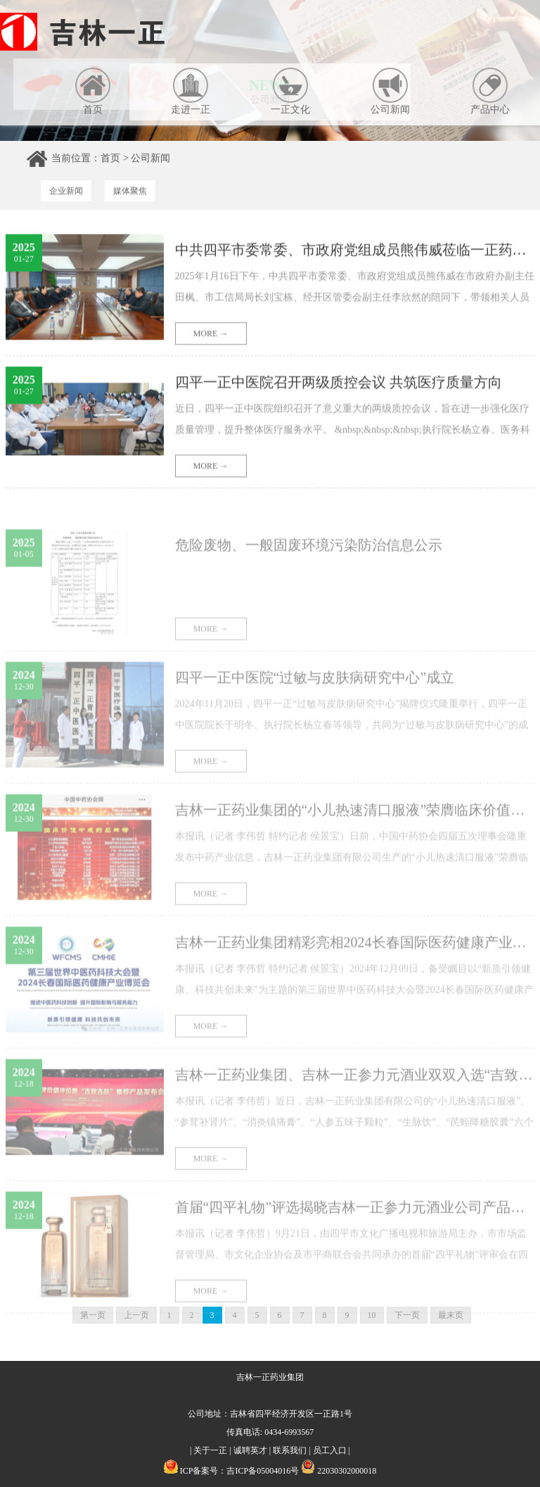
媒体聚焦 (130, 191)
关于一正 (210, 1450)
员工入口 (330, 1450)
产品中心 (490, 91)
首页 (92, 91)
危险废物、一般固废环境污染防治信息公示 (308, 560)
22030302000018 (338, 1471)
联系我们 (290, 1450)
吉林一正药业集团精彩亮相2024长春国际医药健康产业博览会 (355, 957)
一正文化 (290, 91)
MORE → (211, 337)
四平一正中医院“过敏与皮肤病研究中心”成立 (315, 692)
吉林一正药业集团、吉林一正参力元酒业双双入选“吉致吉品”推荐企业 (355, 1089)
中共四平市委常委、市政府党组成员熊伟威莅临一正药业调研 (355, 253)
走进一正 (190, 91)
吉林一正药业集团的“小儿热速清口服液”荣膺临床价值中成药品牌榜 (355, 825)
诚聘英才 (250, 1450)
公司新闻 (390, 91)
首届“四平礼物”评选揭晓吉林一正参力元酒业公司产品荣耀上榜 (355, 1222)
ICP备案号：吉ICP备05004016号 (239, 1471)
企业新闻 (66, 191)
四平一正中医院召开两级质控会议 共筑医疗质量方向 (338, 385)
